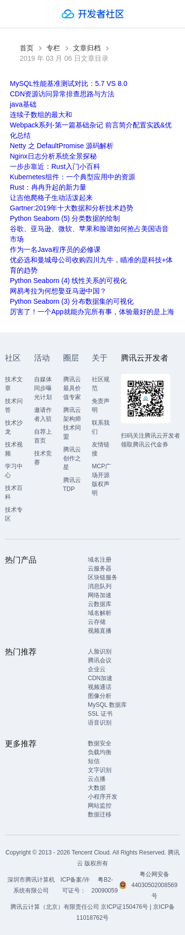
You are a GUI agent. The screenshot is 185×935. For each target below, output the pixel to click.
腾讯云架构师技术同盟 (72, 423)
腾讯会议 (99, 660)
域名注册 (99, 559)
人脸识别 (99, 651)
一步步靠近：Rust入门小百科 (55, 166)
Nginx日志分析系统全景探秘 (53, 156)
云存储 (97, 621)
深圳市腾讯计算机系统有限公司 (31, 885)
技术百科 (14, 492)
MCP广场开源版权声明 (101, 479)
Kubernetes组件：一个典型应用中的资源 (72, 177)
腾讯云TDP (72, 484)
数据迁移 (99, 814)
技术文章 (14, 384)
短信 (94, 761)
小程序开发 (102, 796)
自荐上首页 (43, 436)
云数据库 (99, 604)
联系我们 (101, 427)
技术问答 (14, 405)
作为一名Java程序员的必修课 (55, 249)
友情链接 (101, 449)
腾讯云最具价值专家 (72, 388)
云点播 (97, 778)
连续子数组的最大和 (41, 115)
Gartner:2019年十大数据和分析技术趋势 (72, 208)
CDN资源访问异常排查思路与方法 (62, 94)
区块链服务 (102, 577)
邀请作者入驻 (43, 414)
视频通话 (99, 687)
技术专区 (14, 514)
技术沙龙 (14, 427)
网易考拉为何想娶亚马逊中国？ (58, 291)
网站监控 (99, 805)
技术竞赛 (43, 458)
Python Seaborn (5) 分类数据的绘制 (65, 218)
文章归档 (87, 48)
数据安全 (99, 743)
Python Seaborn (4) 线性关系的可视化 (68, 281)
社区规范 (101, 384)
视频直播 (99, 630)
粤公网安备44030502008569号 (154, 885)
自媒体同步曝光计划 (43, 388)
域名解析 (99, 613)
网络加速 (99, 595)
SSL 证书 (100, 713)
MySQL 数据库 (107, 704)
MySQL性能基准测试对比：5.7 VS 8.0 (68, 83)
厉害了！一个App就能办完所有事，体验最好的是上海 (92, 312)
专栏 (53, 48)
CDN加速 (100, 678)
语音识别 (99, 722)
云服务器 (99, 568)
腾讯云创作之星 (72, 458)
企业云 (97, 669)
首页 (27, 48)
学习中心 (14, 471)
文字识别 (99, 770)
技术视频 (14, 449)
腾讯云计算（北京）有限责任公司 (54, 906)
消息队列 (99, 586)
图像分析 (99, 695)
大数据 (97, 787)
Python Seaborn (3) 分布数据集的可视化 (72, 301)
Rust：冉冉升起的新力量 (48, 187)
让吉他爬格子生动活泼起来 (51, 198)
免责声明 (101, 405)
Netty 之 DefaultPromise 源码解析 (61, 146)
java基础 (23, 104)
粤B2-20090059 (105, 885)
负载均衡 (99, 752)
